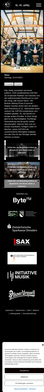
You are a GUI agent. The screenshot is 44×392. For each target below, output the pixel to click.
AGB (29, 310)
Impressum (32, 389)
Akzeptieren (24, 371)
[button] (43, 345)
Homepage (9, 84)
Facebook (18, 84)
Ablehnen (24, 377)
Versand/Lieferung (29, 313)
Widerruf (36, 310)
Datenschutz (20, 310)
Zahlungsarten (15, 313)
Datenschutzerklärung (21, 389)
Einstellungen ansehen (24, 383)
